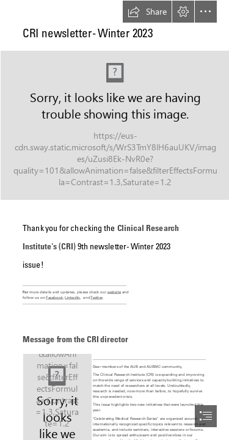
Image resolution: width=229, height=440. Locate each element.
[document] (114, 220)
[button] (147, 12)
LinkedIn (72, 297)
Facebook (54, 297)
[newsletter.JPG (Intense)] (114, 124)
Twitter (96, 297)
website (114, 292)
